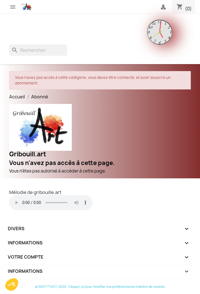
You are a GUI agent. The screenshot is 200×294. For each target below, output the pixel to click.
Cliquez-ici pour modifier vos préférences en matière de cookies (116, 287)
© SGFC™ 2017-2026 (51, 287)
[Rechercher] (38, 50)
